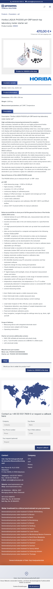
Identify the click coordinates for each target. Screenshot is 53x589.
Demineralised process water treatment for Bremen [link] (18, 523)
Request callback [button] (42, 447)
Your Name (39, 423)
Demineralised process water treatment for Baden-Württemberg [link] (22, 511)
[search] (44, 6)
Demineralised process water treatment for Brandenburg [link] (20, 520)
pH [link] (19, 14)
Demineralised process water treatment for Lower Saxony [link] (20, 531)
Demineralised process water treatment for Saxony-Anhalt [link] (20, 548)
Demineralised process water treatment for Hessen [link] (18, 528)
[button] (50, 7)
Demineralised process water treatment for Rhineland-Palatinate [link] (22, 540)
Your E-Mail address (39, 431)
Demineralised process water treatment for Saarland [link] (18, 543)
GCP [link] (29, 461)
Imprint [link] (30, 467)
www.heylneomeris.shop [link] (14, 486)
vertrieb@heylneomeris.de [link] (14, 480)
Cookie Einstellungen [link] (20, 587)
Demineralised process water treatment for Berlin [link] (17, 517)
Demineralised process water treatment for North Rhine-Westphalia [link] (23, 537)
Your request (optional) (26, 440)
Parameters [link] (12, 14)
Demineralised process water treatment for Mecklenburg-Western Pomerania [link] (26, 534)
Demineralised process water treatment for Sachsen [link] (18, 545)
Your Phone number (14, 431)
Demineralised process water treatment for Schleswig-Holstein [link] (22, 551)
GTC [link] (29, 459)
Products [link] (4, 14)
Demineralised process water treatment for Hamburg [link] (18, 526)
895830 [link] (15, 26)
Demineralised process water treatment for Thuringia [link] (19, 554)
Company (14, 423)
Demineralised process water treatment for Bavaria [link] (18, 514)
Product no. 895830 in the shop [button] (26, 71)
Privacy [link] (30, 464)
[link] (26, 366)
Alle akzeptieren (34, 587)
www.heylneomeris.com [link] (15, 484)
